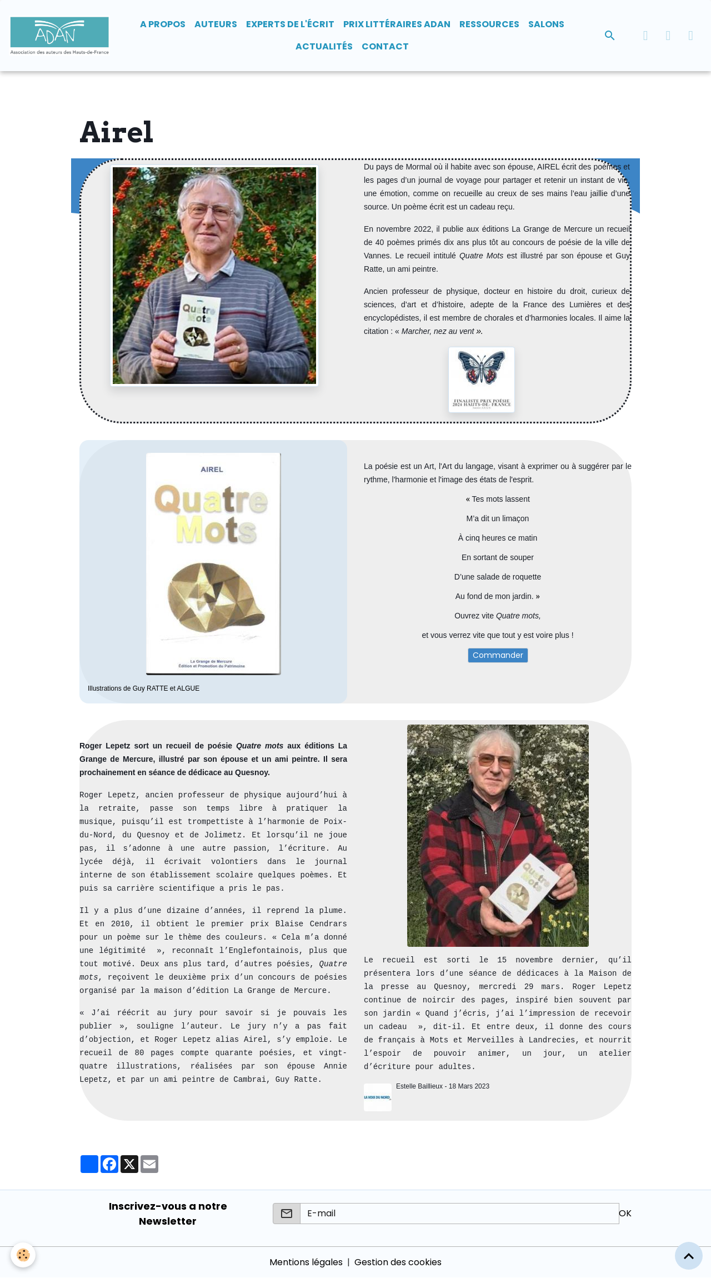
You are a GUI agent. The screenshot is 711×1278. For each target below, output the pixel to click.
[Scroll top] (689, 1256)
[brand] (59, 36)
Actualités (324, 46)
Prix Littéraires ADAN (396, 24)
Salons (546, 24)
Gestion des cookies (398, 1262)
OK (625, 1213)
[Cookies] (23, 1254)
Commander (498, 655)
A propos (163, 24)
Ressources (489, 24)
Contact (385, 46)
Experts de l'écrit (290, 24)
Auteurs (215, 24)
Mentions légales (306, 1262)
